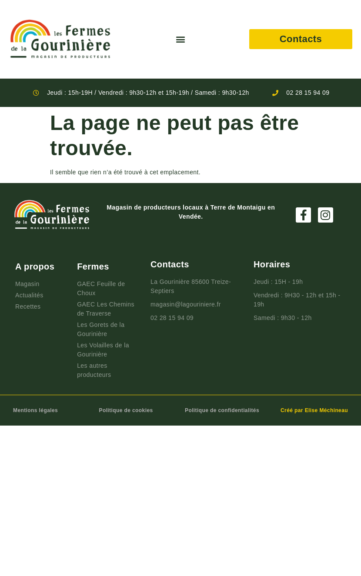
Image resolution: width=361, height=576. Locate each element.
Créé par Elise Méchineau (314, 410)
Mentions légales (35, 410)
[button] (180, 39)
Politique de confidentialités (222, 410)
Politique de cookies (126, 410)
